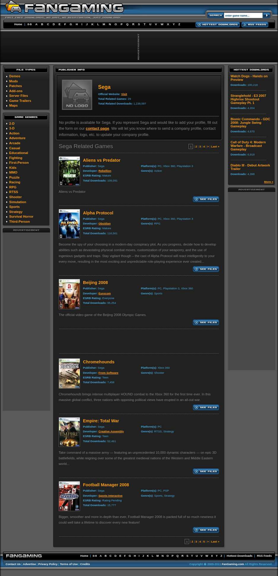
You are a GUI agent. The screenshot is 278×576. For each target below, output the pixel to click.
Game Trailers (20, 100)
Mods (13, 81)
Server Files (18, 95)
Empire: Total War (101, 420)
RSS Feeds (264, 555)
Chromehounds (98, 362)
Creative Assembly (111, 431)
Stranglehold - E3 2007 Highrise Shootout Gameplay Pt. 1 (248, 99)
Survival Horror (21, 216)
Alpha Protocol (98, 213)
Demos (14, 76)
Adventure (17, 138)
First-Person (19, 162)
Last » (215, 146)
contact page (97, 128)
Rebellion (104, 170)
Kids (12, 167)
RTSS (13, 192)
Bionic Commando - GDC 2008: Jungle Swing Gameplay (250, 122)
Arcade (14, 143)
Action (14, 133)
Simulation (17, 202)
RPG (12, 187)
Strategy (16, 212)
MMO (13, 172)
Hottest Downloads (240, 555)
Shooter (15, 197)
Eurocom (104, 293)
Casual (14, 148)
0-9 (30, 24)
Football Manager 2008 (106, 484)
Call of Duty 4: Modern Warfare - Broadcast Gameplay (248, 145)
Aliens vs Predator (101, 160)
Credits (85, 564)
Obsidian (104, 223)
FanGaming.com (233, 564)
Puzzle (14, 177)
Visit (124, 94)
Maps (13, 105)
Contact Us (13, 564)
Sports (14, 206)
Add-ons (16, 91)
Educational (18, 153)
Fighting (15, 158)
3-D (12, 128)
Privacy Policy (47, 564)
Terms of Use (69, 564)
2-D (12, 123)
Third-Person (19, 221)
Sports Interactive (110, 495)
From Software (108, 372)
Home (18, 24)
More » (268, 181)
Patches (15, 86)
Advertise (29, 564)
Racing (14, 182)
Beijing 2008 (95, 282)
